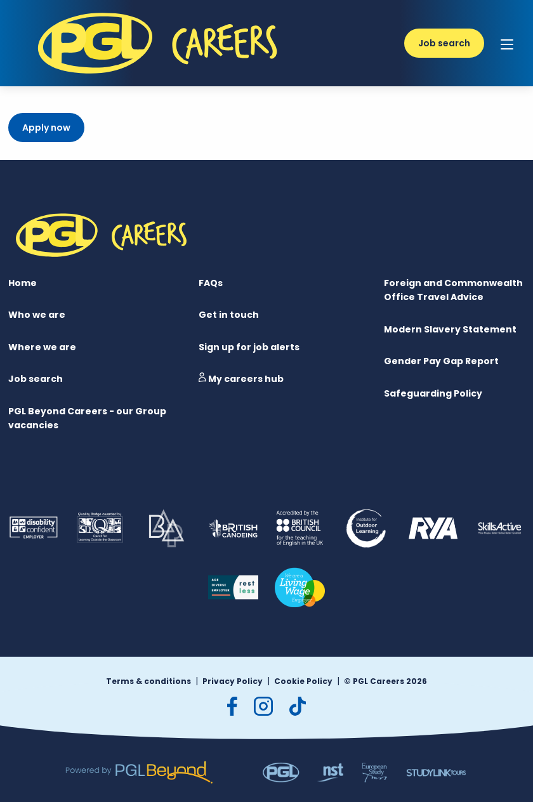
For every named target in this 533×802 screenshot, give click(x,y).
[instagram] (263, 706)
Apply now (46, 127)
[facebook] (232, 706)
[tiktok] (297, 706)
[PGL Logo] (160, 79)
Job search (444, 43)
